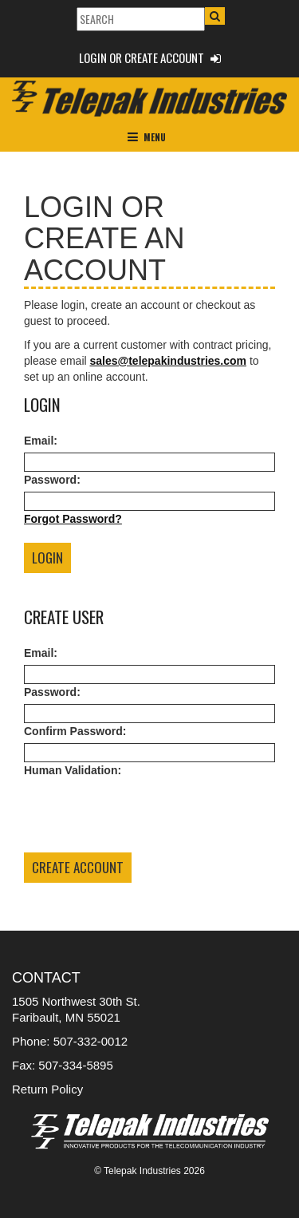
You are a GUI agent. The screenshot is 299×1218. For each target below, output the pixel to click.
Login (47, 557)
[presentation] (145, 813)
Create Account (78, 867)
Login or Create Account (150, 57)
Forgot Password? (73, 518)
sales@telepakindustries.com (168, 360)
